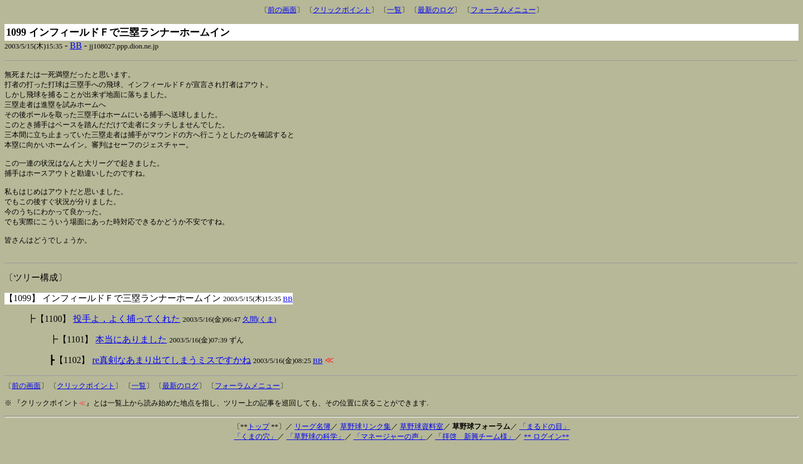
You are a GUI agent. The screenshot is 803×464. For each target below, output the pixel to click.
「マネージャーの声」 (390, 451)
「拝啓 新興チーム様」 (475, 451)
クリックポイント (342, 10)
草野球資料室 (421, 441)
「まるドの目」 (544, 441)
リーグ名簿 (312, 441)
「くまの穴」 (255, 451)
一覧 (394, 10)
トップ (258, 441)
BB (75, 45)
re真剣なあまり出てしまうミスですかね (171, 375)
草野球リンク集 (365, 441)
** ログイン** (546, 451)
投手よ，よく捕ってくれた (126, 334)
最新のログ (436, 10)
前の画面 (282, 10)
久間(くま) (260, 334)
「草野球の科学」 (316, 451)
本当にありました (131, 354)
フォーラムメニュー (503, 10)
